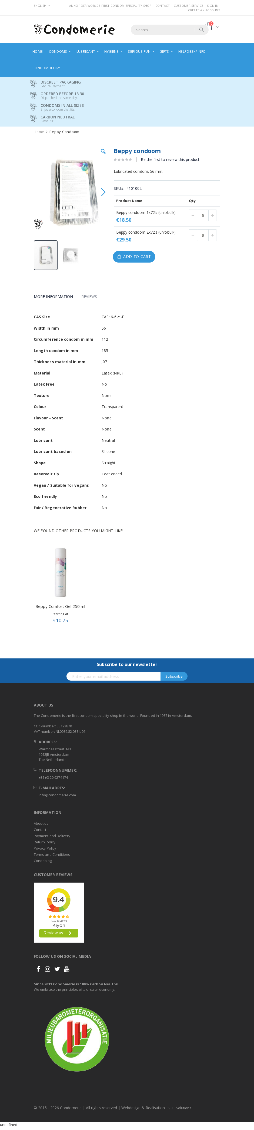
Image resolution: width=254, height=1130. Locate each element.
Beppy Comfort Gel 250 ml (60, 606)
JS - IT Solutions (179, 1107)
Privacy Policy (45, 848)
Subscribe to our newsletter (127, 664)
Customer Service (188, 6)
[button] (103, 155)
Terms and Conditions (52, 854)
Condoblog (43, 860)
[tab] (57, 297)
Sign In (212, 6)
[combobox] (170, 29)
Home (39, 132)
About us (41, 823)
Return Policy (44, 842)
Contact (162, 6)
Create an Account (204, 10)
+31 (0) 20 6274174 (53, 777)
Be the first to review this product (170, 159)
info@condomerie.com (57, 795)
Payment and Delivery (52, 835)
